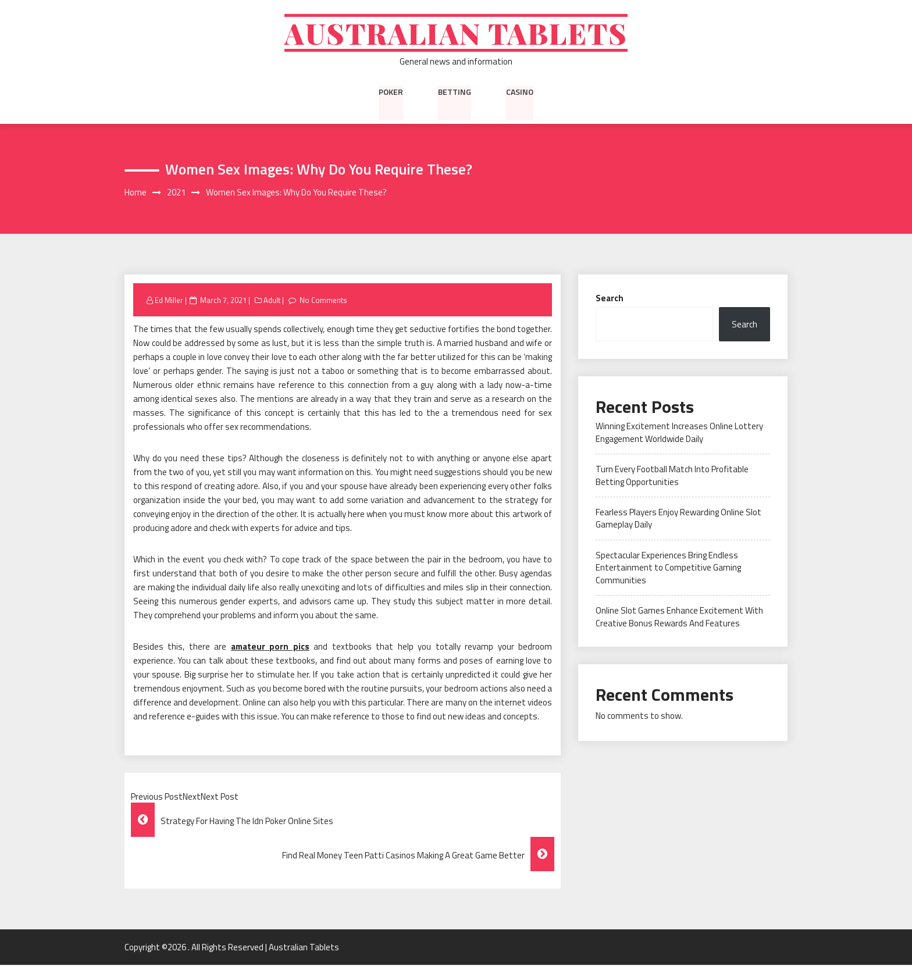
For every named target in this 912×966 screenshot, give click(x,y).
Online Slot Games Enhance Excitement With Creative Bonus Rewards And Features (679, 617)
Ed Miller (169, 300)
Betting (454, 92)
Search (610, 299)
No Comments (324, 300)
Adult (271, 300)
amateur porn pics (270, 647)
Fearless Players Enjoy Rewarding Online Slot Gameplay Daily (678, 519)
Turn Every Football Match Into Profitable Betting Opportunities (672, 476)
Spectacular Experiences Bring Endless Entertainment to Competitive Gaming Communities (668, 569)
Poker (391, 92)
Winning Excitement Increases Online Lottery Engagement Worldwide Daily (679, 433)
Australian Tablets (456, 33)
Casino (519, 92)
